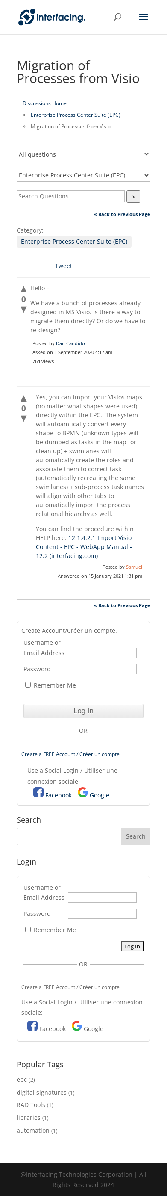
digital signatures (42, 1092)
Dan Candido (70, 343)
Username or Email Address (43, 647)
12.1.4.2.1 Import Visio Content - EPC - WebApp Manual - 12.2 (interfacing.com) (84, 547)
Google (99, 795)
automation (33, 1130)
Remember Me (50, 685)
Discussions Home (45, 103)
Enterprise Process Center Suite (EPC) (75, 115)
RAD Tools (31, 1105)
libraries (29, 1117)
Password (37, 669)
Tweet (63, 266)
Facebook (58, 795)
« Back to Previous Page (122, 214)
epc (22, 1079)
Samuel (134, 567)
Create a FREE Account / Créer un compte (70, 754)
